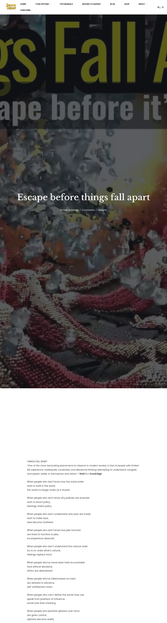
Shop (126, 4)
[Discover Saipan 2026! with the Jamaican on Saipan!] (11, 6)
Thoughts (102, 210)
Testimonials (66, 4)
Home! (23, 4)
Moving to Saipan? (91, 4)
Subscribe (25, 10)
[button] (146, 4)
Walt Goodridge (71, 210)
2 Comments (88, 210)
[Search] (163, 7)
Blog (112, 4)
